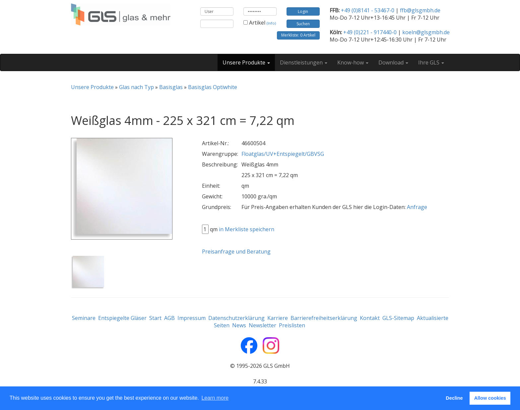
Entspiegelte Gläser (122, 318)
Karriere (277, 318)
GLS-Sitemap (398, 318)
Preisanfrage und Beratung (236, 251)
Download (393, 62)
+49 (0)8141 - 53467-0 (367, 10)
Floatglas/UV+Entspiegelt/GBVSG (282, 153)
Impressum (191, 318)
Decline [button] (454, 398)
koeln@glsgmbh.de (426, 32)
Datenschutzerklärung (236, 318)
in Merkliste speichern (246, 229)
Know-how (352, 62)
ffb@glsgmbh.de (420, 10)
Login (303, 11)
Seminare (84, 318)
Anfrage (417, 207)
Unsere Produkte (246, 62)
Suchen (303, 24)
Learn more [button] (214, 398)
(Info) (271, 23)
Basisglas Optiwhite (212, 87)
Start (155, 318)
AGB (169, 318)
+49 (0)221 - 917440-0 (370, 32)
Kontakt (370, 318)
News (239, 325)
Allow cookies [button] (490, 398)
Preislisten (292, 325)
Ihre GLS (431, 62)
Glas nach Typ (136, 87)
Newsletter (262, 325)
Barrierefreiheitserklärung (324, 318)
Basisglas (171, 87)
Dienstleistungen (303, 62)
